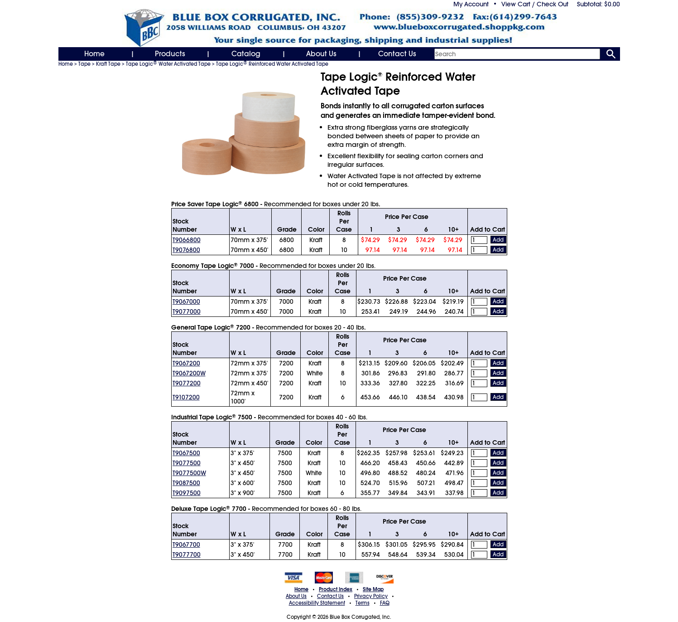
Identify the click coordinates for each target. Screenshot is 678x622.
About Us (321, 53)
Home (94, 53)
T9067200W (189, 373)
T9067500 (186, 453)
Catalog (245, 53)
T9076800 (186, 250)
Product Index (335, 589)
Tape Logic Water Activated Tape (168, 64)
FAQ (384, 603)
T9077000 (187, 311)
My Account (471, 4)
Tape (84, 64)
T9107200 (186, 397)
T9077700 (187, 554)
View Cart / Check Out (534, 4)
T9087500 (186, 483)
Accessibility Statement (317, 603)
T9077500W (189, 473)
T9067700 (186, 544)
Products (170, 53)
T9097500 (187, 493)
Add (498, 239)
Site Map (373, 589)
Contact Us (397, 53)
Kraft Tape (108, 64)
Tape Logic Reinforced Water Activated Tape (272, 64)
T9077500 (187, 463)
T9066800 (187, 240)
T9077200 (187, 383)
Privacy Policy (371, 596)
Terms (363, 603)
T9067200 (186, 363)
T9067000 (186, 301)
